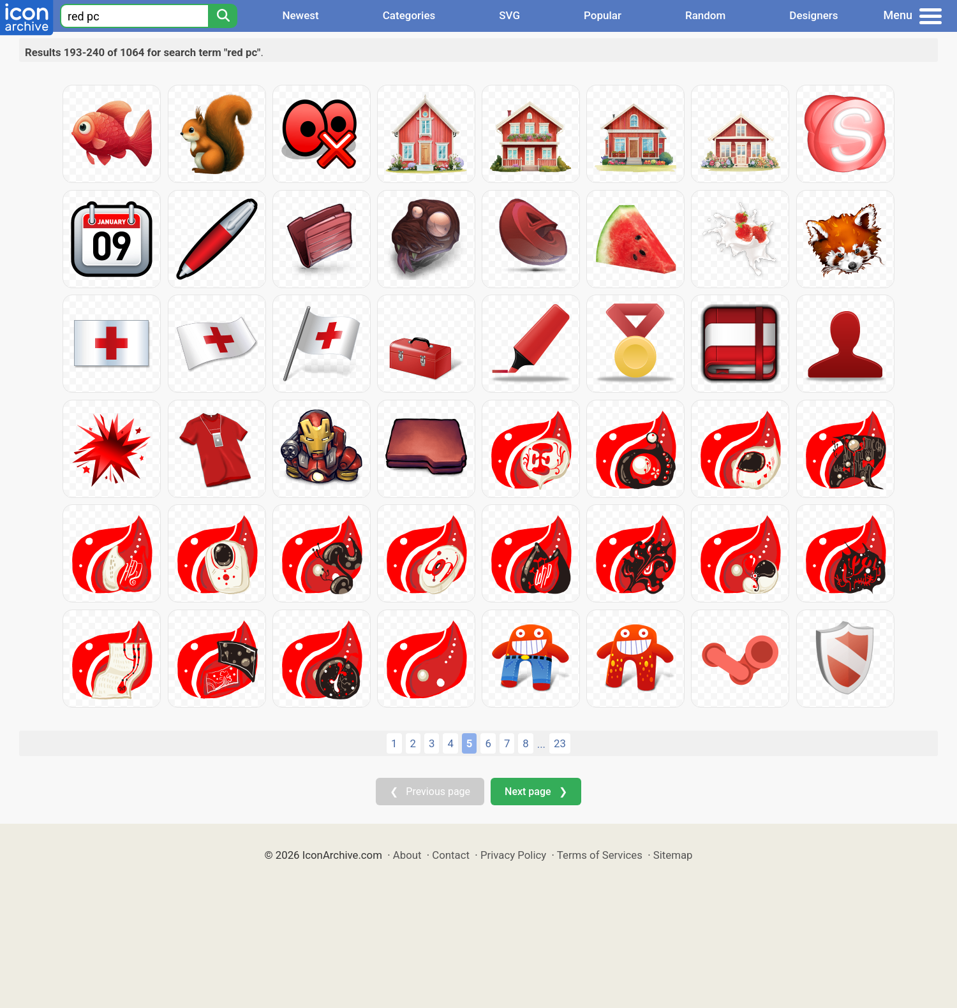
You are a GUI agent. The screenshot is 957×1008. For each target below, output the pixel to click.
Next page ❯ (536, 791)
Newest (300, 15)
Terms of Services (599, 855)
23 (560, 743)
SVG (509, 15)
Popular (602, 15)
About (407, 855)
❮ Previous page (430, 791)
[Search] (222, 16)
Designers (813, 15)
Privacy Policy (513, 855)
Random (705, 15)
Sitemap (673, 855)
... (541, 744)
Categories (409, 15)
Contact (451, 855)
